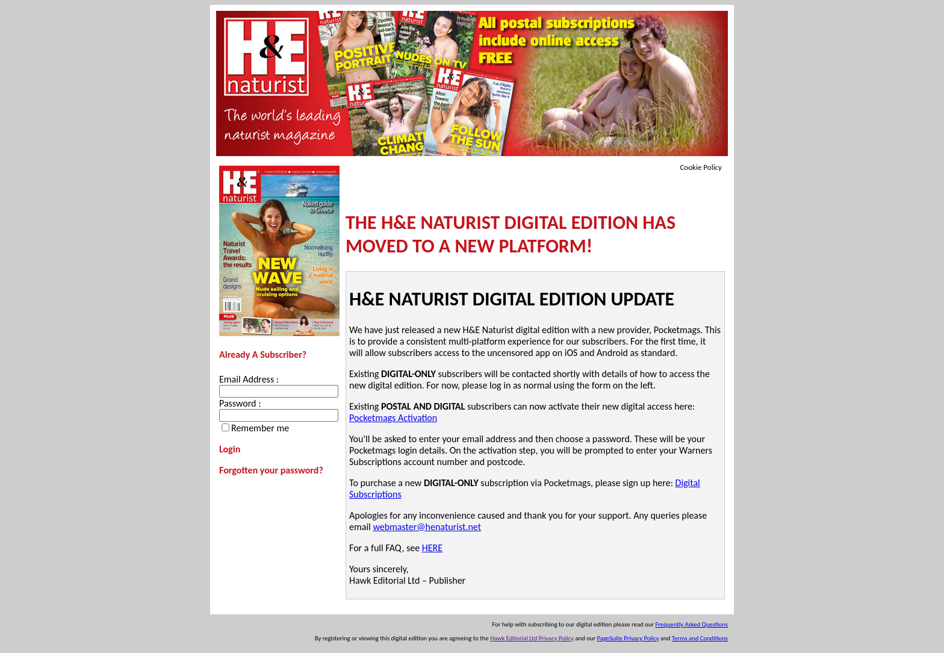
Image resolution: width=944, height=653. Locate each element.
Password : (240, 403)
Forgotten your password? (271, 470)
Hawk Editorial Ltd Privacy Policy (532, 638)
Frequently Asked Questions (691, 624)
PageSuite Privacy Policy (628, 638)
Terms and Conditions (700, 638)
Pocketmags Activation (393, 417)
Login (229, 449)
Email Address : (249, 379)
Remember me (260, 428)
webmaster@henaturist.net (427, 527)
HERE (432, 548)
